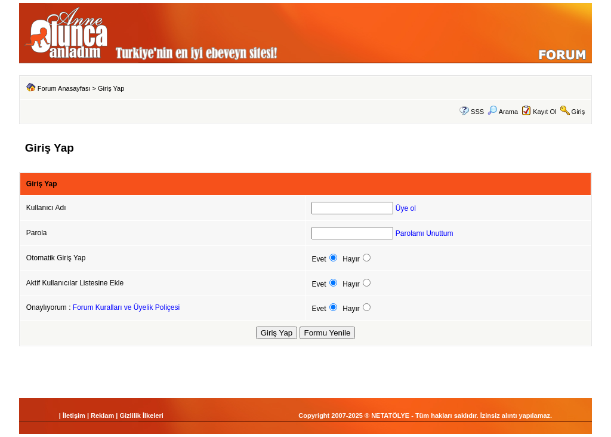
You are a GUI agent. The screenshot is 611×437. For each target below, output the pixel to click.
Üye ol (406, 208)
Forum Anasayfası (64, 88)
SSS (477, 111)
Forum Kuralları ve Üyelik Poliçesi (126, 307)
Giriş (578, 111)
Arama (502, 111)
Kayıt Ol (544, 111)
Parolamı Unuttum (424, 233)
